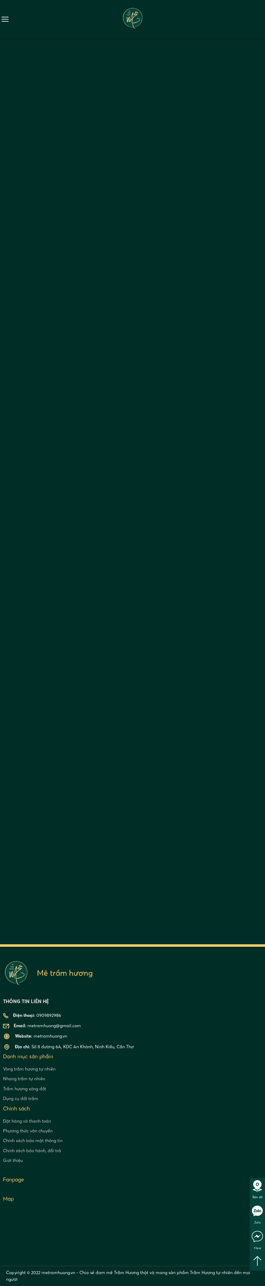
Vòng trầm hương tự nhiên (29, 1069)
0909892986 (261, 19)
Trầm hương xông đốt (24, 1089)
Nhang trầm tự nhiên (24, 1078)
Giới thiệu (13, 1160)
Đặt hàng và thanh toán (27, 1121)
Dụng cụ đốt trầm (20, 1098)
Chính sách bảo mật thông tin (33, 1140)
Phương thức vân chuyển (28, 1131)
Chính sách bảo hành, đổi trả (32, 1150)
